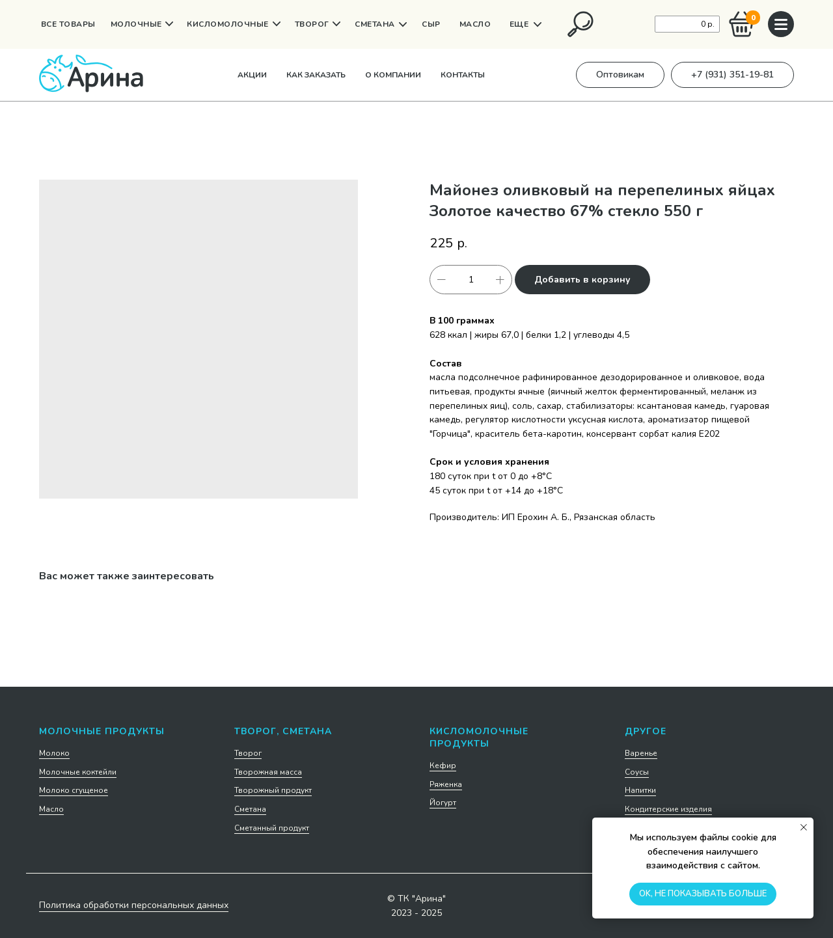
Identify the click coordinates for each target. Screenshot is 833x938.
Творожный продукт (273, 790)
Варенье (641, 753)
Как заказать (316, 75)
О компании (393, 75)
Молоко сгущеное (73, 790)
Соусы (637, 772)
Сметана (250, 809)
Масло (51, 809)
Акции (252, 75)
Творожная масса (268, 772)
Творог (248, 753)
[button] (620, 75)
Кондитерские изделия (668, 809)
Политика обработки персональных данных (133, 905)
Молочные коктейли (77, 772)
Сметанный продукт (271, 828)
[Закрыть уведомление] (803, 827)
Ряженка (446, 784)
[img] (580, 24)
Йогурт (443, 802)
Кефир (443, 765)
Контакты (463, 75)
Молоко (54, 753)
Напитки (640, 790)
